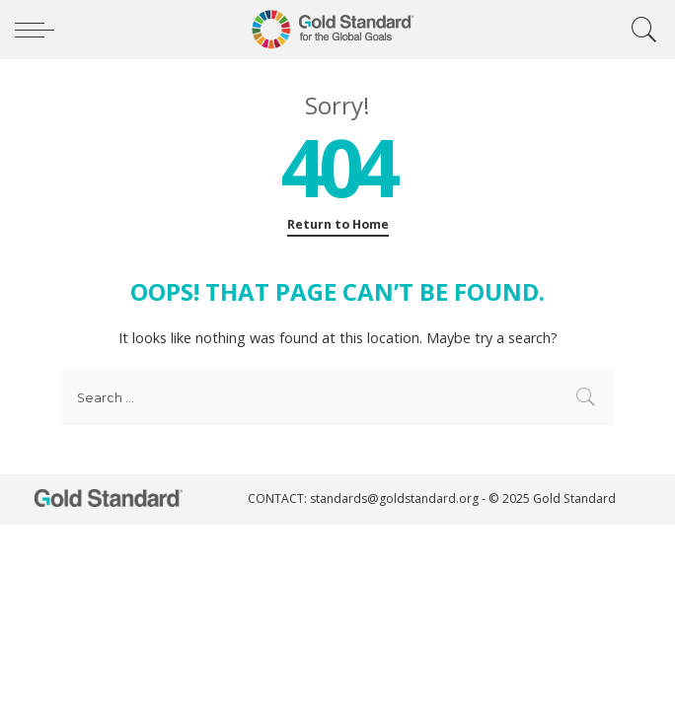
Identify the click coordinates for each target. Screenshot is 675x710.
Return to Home (338, 224)
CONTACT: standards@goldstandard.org (365, 498)
